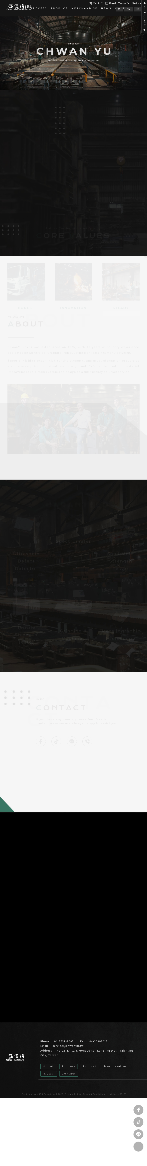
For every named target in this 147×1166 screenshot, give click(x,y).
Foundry (80, 1080)
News (106, 8)
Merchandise (85, 8)
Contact (68, 1068)
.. (107, 1089)
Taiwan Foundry (98, 1080)
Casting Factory (122, 1080)
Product (59, 8)
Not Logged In (144, 18)
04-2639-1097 (64, 1036)
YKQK (40, 1089)
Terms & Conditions (94, 1089)
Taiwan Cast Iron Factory (55, 1080)
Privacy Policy (73, 1089)
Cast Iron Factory (25, 1080)
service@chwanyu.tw (68, 1041)
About (21, 8)
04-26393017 (98, 1036)
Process (39, 8)
